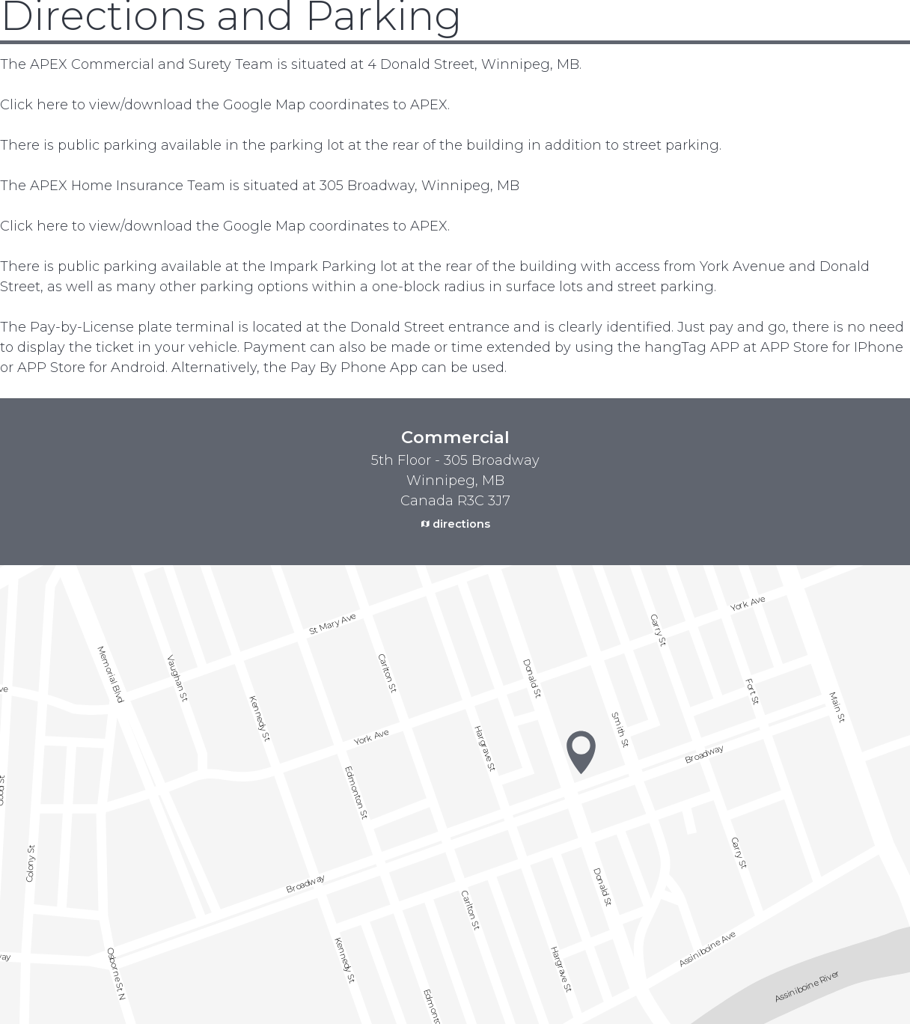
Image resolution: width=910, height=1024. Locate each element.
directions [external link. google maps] (461, 524)
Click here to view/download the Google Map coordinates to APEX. (225, 105)
